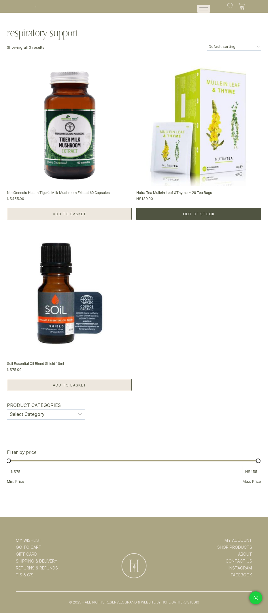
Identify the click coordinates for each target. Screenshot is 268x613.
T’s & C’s (24, 575)
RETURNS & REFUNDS (37, 568)
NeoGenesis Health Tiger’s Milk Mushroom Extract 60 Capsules (58, 192)
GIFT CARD (26, 554)
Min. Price (15, 481)
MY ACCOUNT (238, 540)
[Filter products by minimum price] (15, 471)
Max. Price (252, 481)
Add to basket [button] (69, 214)
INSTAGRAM (240, 568)
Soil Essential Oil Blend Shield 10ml (35, 363)
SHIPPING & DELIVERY (36, 561)
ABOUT (245, 554)
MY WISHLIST (29, 540)
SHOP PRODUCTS (234, 547)
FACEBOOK (241, 575)
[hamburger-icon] (203, 9)
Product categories (34, 405)
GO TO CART (28, 547)
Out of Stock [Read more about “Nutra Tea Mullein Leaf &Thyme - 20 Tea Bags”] (199, 214)
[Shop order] (234, 47)
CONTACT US (239, 561)
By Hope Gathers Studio (177, 602)
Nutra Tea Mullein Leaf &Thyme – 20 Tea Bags (174, 192)
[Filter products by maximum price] (251, 471)
